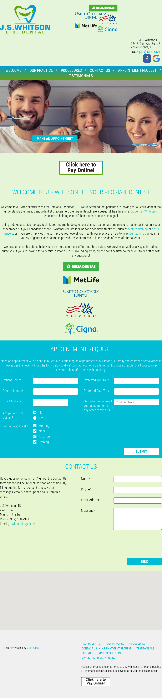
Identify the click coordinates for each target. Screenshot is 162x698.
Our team (135, 233)
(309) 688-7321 (150, 52)
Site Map (87, 653)
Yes (41, 418)
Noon (42, 431)
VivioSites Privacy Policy (98, 658)
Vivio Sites (33, 648)
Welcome (13, 70)
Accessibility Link (110, 653)
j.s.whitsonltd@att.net (22, 524)
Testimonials (81, 75)
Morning (44, 425)
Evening (44, 442)
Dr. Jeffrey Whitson (142, 211)
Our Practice (41, 70)
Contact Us (100, 70)
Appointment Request (137, 70)
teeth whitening (138, 229)
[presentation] (106, 420)
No (40, 412)
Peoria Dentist (91, 644)
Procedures (71, 70)
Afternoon (45, 436)
